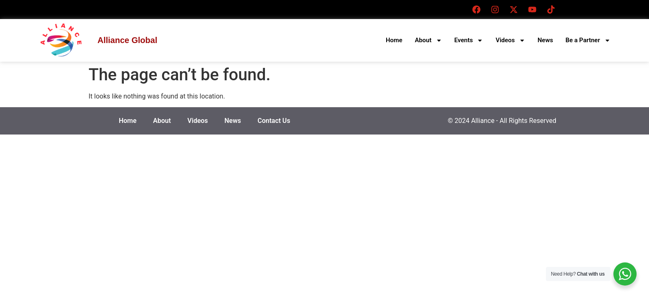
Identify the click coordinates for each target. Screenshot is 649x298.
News (545, 40)
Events (468, 40)
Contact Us (273, 121)
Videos (510, 40)
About (428, 40)
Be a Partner (587, 40)
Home (394, 40)
